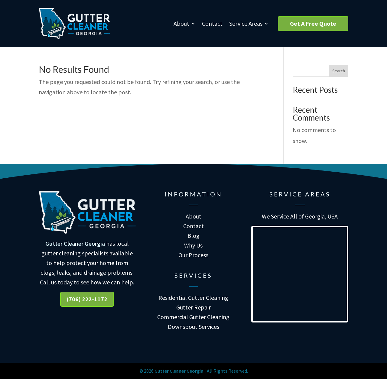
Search (338, 70)
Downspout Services (193, 326)
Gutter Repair (193, 307)
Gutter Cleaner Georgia (75, 243)
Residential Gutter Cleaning (193, 297)
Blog (193, 235)
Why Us (193, 245)
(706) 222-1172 (87, 299)
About (181, 23)
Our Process (193, 255)
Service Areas (245, 23)
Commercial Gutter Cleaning (193, 317)
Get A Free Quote (313, 23)
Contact (212, 23)
